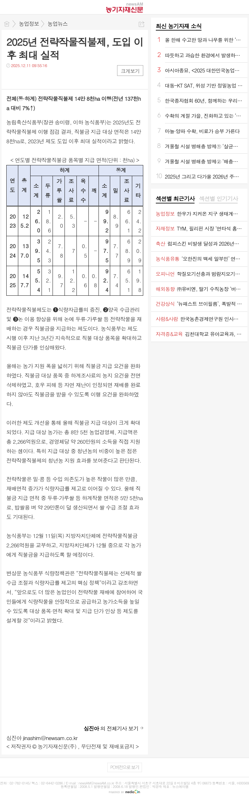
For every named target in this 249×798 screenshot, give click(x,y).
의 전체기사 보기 (111, 728)
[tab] (175, 199)
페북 (11, 78)
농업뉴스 (58, 23)
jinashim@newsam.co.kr (50, 738)
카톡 (36, 78)
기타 (49, 78)
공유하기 (141, 24)
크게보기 (130, 71)
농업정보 (29, 23)
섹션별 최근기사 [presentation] (175, 198)
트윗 (24, 78)
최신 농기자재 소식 (178, 26)
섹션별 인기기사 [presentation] (218, 198)
